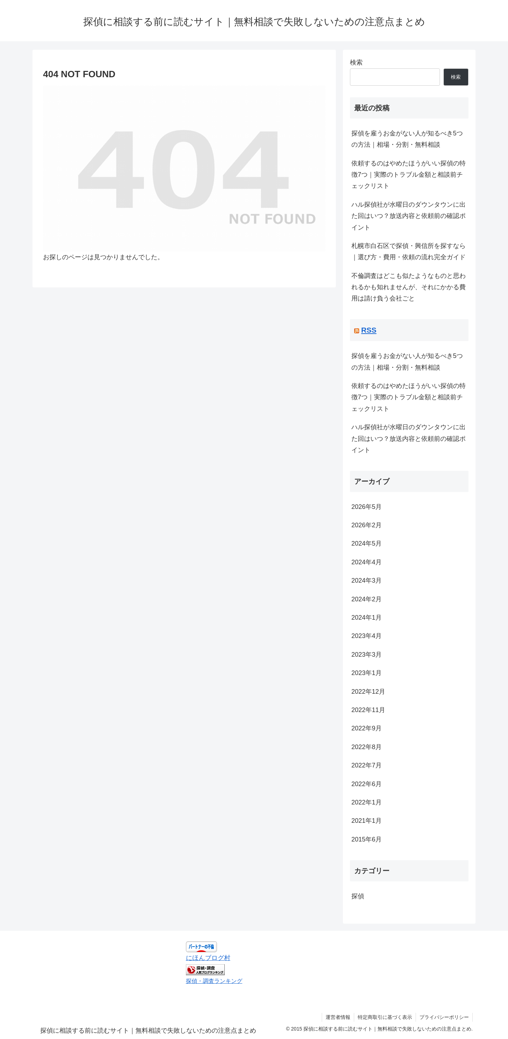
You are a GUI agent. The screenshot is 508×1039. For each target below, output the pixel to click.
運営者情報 (338, 1017)
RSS (368, 330)
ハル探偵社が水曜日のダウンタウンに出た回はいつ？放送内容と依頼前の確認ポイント (408, 216)
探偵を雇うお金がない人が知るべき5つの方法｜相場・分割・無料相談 (407, 139)
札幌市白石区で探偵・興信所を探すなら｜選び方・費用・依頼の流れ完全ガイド (408, 251)
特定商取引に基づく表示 (385, 1017)
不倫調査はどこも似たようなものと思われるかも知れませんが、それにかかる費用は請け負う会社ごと (408, 287)
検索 (356, 62)
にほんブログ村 (208, 957)
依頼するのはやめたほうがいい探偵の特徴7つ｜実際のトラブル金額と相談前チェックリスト (408, 175)
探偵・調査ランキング (214, 981)
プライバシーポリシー (444, 1017)
